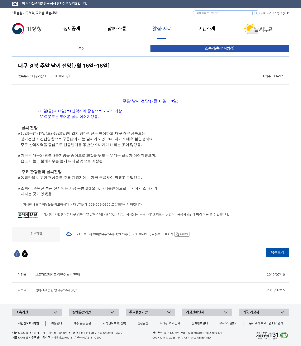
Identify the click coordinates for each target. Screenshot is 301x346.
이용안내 (56, 323)
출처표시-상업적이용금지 (170, 214)
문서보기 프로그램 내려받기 (266, 323)
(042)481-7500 (112, 332)
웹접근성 (142, 323)
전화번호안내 (200, 323)
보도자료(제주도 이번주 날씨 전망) (160, 274)
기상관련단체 (195, 312)
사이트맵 (266, 13)
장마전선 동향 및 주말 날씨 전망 (160, 290)
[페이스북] (17, 253)
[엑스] (25, 253)
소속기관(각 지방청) (219, 48)
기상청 (26, 29)
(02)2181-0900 (91, 337)
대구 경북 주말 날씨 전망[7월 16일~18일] (97, 214)
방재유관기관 (81, 312)
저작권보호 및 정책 (114, 323)
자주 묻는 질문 (82, 323)
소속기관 (22, 312)
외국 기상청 (251, 312)
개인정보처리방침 (29, 323)
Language (279, 13)
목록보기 (277, 252)
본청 (81, 48)
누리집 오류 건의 (170, 323)
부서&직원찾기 (228, 323)
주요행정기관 (138, 312)
